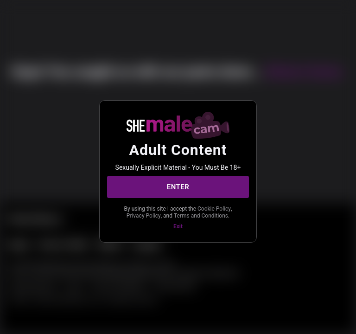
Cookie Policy (214, 209)
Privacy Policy (144, 215)
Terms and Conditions (201, 215)
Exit (178, 226)
